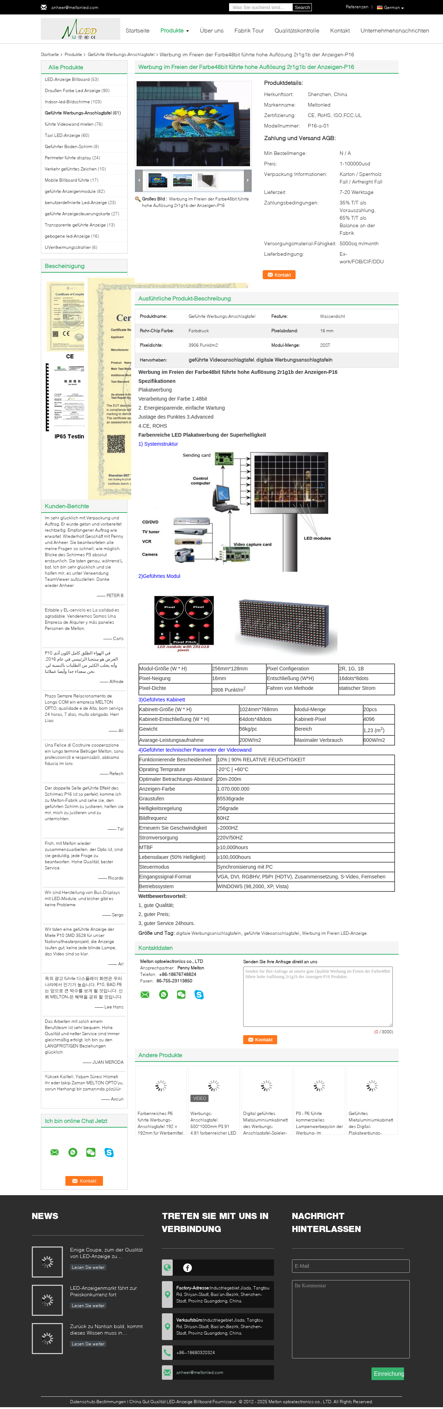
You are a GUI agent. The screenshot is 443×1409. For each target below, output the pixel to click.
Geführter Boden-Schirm (69, 146)
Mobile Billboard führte (67, 180)
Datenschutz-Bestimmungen (98, 1401)
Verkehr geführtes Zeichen (71, 169)
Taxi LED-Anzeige (62, 135)
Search (302, 7)
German (394, 7)
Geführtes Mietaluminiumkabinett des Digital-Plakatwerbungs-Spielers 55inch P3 (371, 1126)
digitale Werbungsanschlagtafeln (208, 933)
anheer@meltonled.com (74, 7)
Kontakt (340, 30)
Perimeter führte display (68, 157)
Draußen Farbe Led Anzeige (72, 90)
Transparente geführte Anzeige (75, 225)
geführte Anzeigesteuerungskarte (77, 213)
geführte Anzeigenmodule (70, 191)
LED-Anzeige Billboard (67, 79)
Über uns (212, 30)
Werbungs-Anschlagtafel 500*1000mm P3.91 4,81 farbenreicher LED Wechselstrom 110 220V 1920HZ (213, 1130)
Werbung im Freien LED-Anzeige (334, 933)
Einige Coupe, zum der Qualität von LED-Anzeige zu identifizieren (106, 1253)
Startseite (138, 30)
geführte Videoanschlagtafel (271, 933)
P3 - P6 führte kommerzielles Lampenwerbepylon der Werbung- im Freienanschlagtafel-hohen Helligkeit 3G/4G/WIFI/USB (319, 1133)
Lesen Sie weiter (88, 1267)
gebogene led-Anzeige (67, 236)
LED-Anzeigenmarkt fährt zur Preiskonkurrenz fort (103, 1291)
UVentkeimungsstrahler (68, 247)
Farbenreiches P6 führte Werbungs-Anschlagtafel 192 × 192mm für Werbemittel (160, 1123)
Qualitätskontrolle (297, 30)
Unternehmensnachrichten (395, 30)
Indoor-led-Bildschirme (67, 101)
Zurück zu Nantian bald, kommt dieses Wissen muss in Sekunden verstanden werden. (106, 1330)
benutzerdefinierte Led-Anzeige (76, 202)
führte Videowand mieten (69, 124)
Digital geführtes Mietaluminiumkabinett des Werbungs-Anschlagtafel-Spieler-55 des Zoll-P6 (265, 1126)
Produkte (172, 30)
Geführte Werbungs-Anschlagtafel (121, 54)
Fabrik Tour (249, 30)
